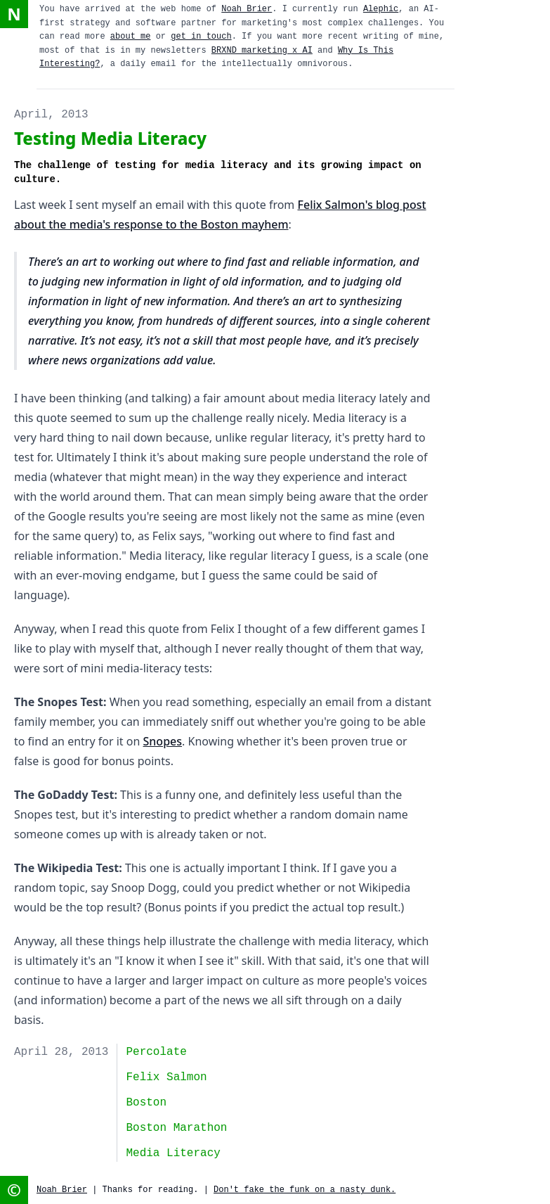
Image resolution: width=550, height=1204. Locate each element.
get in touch (201, 36)
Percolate (156, 1052)
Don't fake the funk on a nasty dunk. (304, 1190)
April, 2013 (51, 114)
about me (130, 36)
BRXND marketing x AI (262, 51)
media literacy (173, 1153)
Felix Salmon (166, 1077)
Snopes (163, 741)
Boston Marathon (176, 1128)
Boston (146, 1102)
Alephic (380, 9)
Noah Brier (246, 9)
